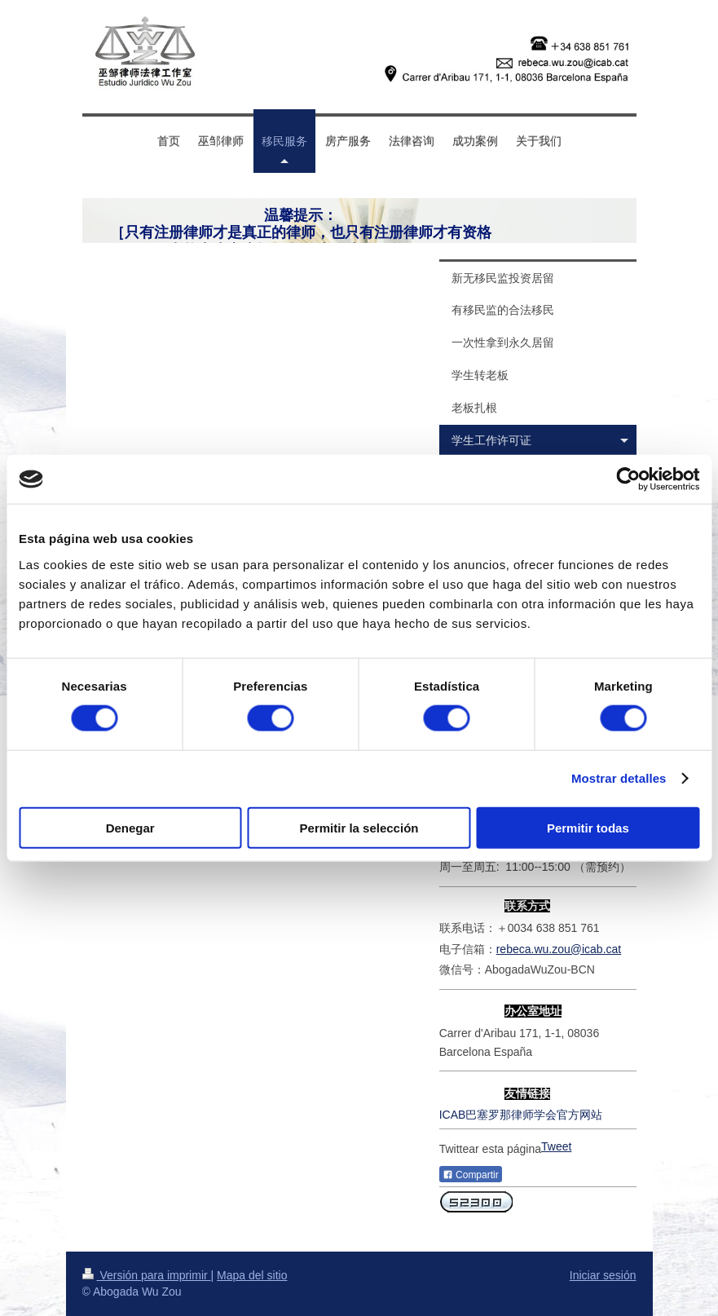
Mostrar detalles (619, 778)
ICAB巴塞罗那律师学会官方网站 (521, 1114)
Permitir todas (588, 827)
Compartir (471, 1175)
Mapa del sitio (252, 1275)
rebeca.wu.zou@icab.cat (559, 949)
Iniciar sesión (603, 1275)
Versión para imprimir (146, 1275)
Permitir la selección (359, 827)
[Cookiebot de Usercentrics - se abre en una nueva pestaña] (628, 479)
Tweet (556, 1146)
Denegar (130, 827)
